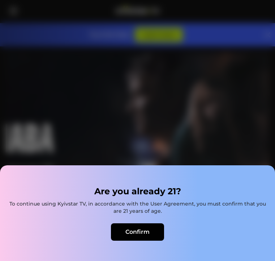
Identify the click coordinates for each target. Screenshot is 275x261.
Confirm (137, 231)
